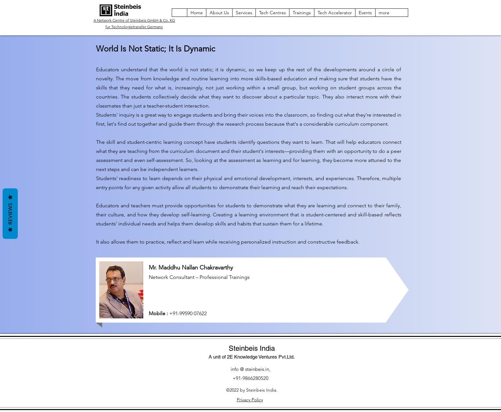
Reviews (10, 214)
